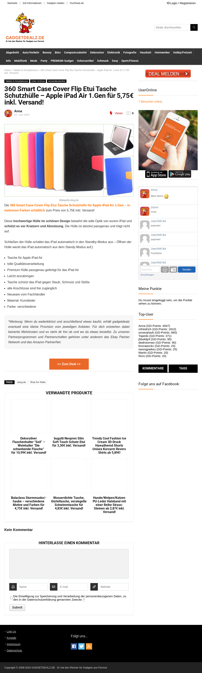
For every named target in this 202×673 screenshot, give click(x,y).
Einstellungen (147, 275)
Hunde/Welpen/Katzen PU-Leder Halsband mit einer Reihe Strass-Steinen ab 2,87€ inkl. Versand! (109, 505)
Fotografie (130, 52)
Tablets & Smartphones (25, 70)
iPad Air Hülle (38, 382)
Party (44, 60)
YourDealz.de (77, 3)
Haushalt (145, 52)
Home (7, 70)
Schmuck (102, 60)
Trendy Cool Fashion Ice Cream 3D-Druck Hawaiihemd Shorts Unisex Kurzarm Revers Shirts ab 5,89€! (109, 445)
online (150, 101)
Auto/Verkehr (30, 52)
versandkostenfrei (56, 81)
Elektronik (113, 52)
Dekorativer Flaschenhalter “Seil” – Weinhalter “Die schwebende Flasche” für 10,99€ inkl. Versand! (28, 445)
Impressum (13, 644)
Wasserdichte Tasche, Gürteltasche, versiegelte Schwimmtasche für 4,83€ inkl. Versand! (69, 503)
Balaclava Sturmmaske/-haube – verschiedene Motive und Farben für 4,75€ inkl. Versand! (28, 503)
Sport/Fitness (129, 60)
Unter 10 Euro (38, 81)
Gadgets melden (55, 3)
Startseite (12, 3)
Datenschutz (14, 650)
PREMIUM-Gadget (62, 60)
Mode (33, 60)
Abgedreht (12, 52)
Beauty (47, 52)
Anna (18, 111)
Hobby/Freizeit (182, 52)
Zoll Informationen (32, 3)
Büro (58, 52)
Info (8, 60)
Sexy (115, 60)
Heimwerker (162, 52)
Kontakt (11, 637)
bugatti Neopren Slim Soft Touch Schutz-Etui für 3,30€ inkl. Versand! (68, 442)
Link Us (11, 631)
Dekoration (97, 52)
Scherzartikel (85, 60)
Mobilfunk (20, 60)
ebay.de (21, 382)
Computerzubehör (75, 52)
